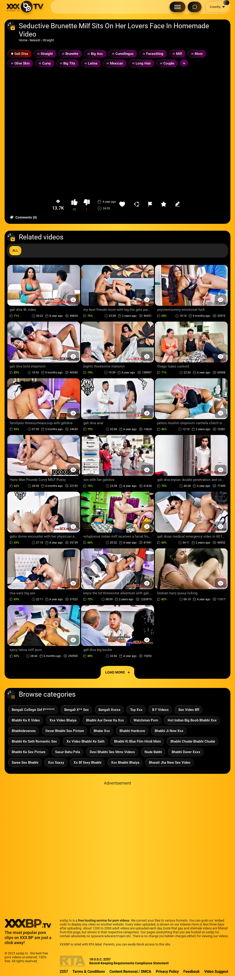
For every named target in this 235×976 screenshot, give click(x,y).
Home (23, 40)
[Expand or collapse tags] (184, 63)
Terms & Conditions (89, 971)
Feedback (191, 971)
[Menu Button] (177, 7)
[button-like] (74, 205)
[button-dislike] (87, 205)
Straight (48, 40)
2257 (64, 971)
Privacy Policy (167, 971)
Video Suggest (216, 971)
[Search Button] (194, 7)
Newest (35, 40)
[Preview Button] (73, 300)
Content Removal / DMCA (130, 971)
